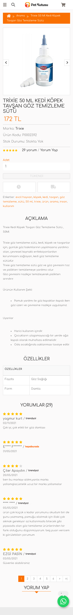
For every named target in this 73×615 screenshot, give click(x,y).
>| (66, 578)
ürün (45, 201)
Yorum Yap (49, 150)
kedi (45, 197)
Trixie (19, 128)
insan (63, 201)
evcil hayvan (24, 197)
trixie (37, 201)
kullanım (8, 206)
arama (54, 201)
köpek (37, 197)
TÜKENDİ (36, 176)
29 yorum (29, 150)
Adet (6, 160)
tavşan (53, 197)
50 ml (29, 201)
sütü (21, 201)
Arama (20, 15)
